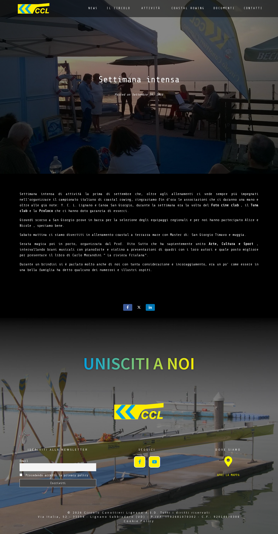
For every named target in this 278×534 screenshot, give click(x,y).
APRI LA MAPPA (228, 475)
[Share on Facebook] (127, 307)
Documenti (224, 8)
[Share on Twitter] (139, 307)
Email (24, 461)
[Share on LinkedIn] (150, 307)
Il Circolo (119, 8)
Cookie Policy (139, 521)
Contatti (253, 8)
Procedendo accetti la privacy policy (54, 475)
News (93, 8)
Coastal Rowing (188, 8)
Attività (151, 8)
